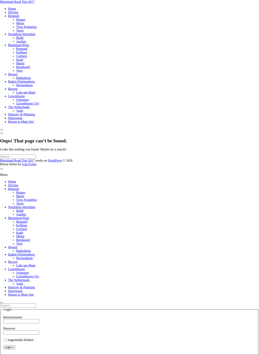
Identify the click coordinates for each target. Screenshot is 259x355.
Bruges (20, 19)
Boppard (21, 48)
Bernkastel (23, 67)
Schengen (22, 99)
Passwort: (21, 330)
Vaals (19, 110)
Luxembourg (16, 96)
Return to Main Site (21, 121)
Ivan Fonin (29, 164)
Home (12, 8)
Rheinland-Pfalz (18, 45)
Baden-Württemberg (21, 81)
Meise (20, 23)
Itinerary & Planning (21, 114)
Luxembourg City (27, 103)
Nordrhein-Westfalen (21, 34)
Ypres (20, 30)
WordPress (55, 160)
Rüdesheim (23, 78)
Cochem (21, 56)
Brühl (19, 37)
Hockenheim (24, 85)
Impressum (15, 118)
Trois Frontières (26, 27)
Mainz (20, 63)
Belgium (13, 16)
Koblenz (21, 52)
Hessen (12, 74)
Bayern (12, 89)
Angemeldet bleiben (18, 340)
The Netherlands (19, 107)
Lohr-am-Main (25, 92)
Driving (13, 12)
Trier (19, 70)
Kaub (19, 59)
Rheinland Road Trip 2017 (17, 1)
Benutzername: (21, 319)
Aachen (21, 41)
